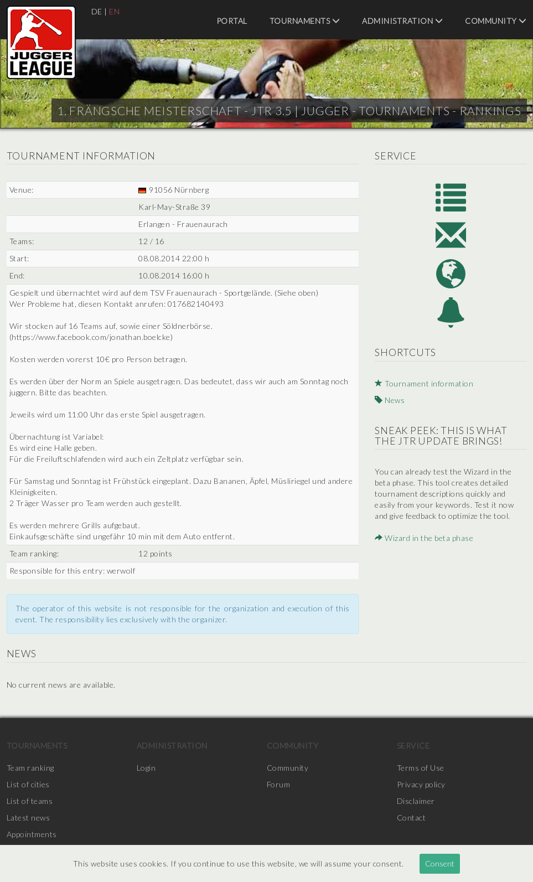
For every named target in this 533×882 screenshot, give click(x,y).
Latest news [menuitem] (28, 817)
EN (114, 11)
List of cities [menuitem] (28, 784)
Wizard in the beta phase (424, 538)
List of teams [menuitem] (30, 801)
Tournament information (424, 383)
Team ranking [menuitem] (30, 767)
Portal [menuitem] (231, 20)
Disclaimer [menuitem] (416, 801)
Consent (439, 863)
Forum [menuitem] (279, 784)
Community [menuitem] (496, 20)
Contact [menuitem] (411, 817)
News (390, 400)
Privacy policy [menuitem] (421, 784)
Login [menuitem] (146, 767)
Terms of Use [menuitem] (420, 767)
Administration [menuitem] (402, 20)
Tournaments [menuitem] (305, 20)
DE (96, 11)
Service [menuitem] (413, 745)
